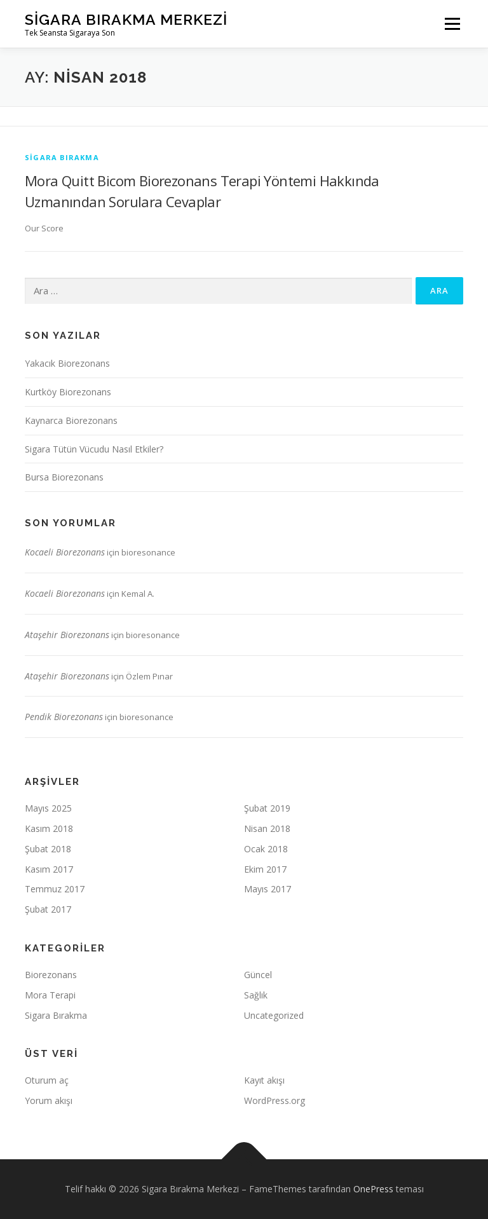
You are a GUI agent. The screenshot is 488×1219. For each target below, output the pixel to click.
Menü (452, 23)
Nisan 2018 (267, 828)
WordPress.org (274, 1100)
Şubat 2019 (267, 808)
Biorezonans (51, 975)
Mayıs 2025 (48, 808)
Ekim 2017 (265, 869)
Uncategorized (274, 1015)
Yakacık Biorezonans (67, 363)
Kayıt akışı (264, 1080)
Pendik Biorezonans (64, 717)
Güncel (258, 975)
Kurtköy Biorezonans (68, 392)
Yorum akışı (48, 1100)
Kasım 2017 (49, 869)
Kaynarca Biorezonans (71, 420)
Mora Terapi (50, 995)
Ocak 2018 (266, 849)
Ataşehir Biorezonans (67, 635)
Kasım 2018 (49, 828)
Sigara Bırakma (62, 157)
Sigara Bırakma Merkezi (126, 19)
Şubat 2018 (48, 849)
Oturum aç (47, 1080)
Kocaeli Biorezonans (65, 552)
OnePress (373, 1189)
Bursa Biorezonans (64, 477)
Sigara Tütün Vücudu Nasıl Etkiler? (94, 449)
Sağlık (256, 995)
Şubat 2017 (48, 909)
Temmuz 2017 (55, 889)
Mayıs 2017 (267, 889)
